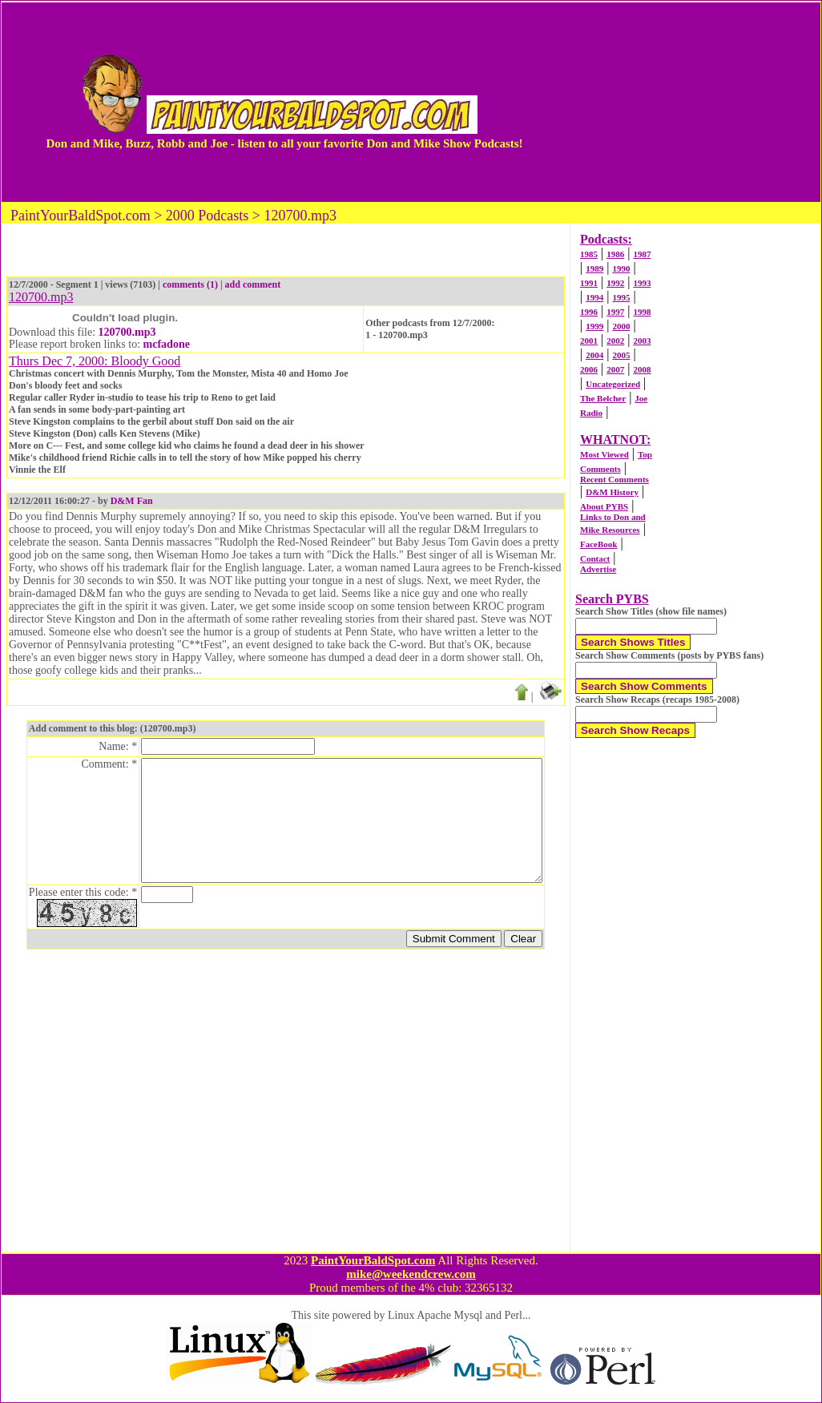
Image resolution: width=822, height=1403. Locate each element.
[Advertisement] (673, 102)
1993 (642, 283)
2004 (594, 355)
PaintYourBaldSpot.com (373, 1260)
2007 (615, 369)
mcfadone (166, 344)
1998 (642, 311)
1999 (594, 326)
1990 (621, 268)
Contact (595, 558)
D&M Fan (132, 500)
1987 (642, 254)
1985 (589, 254)
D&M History (612, 492)
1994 (594, 297)
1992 (615, 283)
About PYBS (604, 506)
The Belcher (603, 398)
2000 (621, 326)
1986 (615, 254)
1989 (594, 268)
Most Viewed (604, 454)
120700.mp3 (127, 332)
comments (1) (190, 284)
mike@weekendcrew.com (411, 1274)
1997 (615, 311)
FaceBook (598, 544)
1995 (621, 297)
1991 (589, 283)
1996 (589, 311)
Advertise (598, 569)
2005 (621, 355)
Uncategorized (613, 384)
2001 (589, 340)
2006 (589, 369)
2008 (642, 369)
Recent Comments (614, 479)
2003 (642, 340)
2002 (615, 340)
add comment (253, 284)
